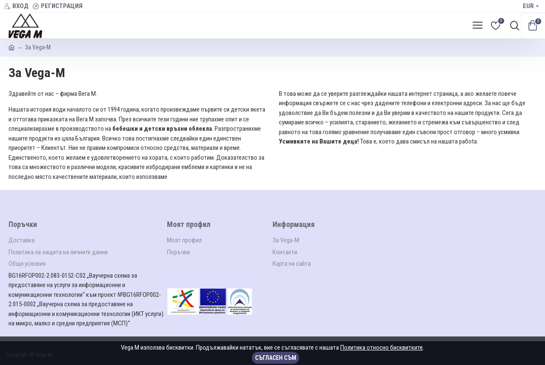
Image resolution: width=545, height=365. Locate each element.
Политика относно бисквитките (381, 347)
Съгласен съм (275, 357)
